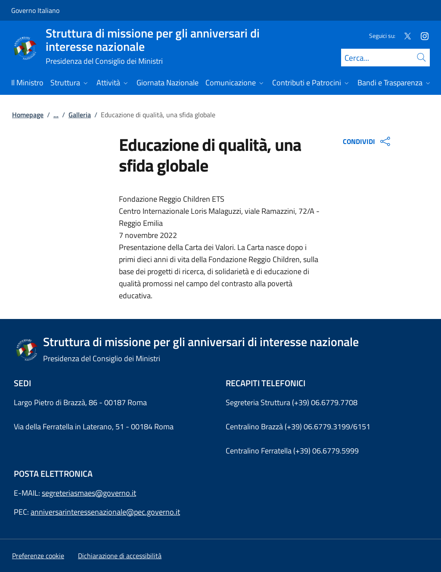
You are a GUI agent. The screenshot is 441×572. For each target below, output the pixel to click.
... (56, 114)
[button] (38, 555)
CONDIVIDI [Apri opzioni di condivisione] (367, 141)
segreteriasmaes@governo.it (89, 493)
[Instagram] (421, 35)
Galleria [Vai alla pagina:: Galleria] (79, 114)
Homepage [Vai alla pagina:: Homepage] (27, 114)
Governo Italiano (35, 10)
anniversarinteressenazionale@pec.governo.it (105, 512)
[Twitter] (404, 35)
